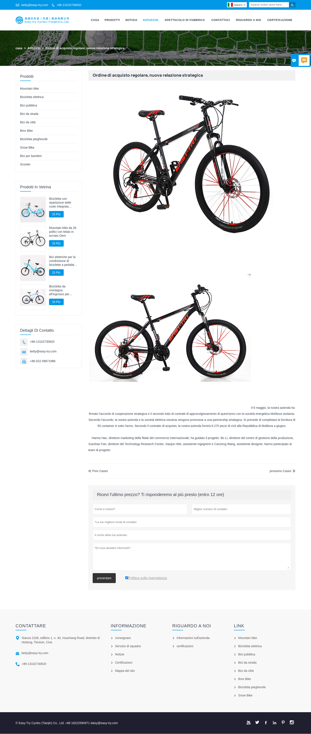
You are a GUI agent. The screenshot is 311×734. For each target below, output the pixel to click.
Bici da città (28, 122)
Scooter (25, 164)
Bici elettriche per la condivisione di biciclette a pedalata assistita (62, 261)
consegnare (123, 638)
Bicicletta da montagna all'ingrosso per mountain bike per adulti (61, 290)
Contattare (31, 626)
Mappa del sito (125, 671)
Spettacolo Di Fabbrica (185, 20)
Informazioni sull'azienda (193, 638)
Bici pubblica (28, 105)
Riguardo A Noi (248, 20)
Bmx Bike (26, 130)
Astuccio (150, 20)
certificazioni (185, 646)
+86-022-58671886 (43, 361)
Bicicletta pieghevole (34, 139)
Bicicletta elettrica (32, 97)
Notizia (131, 20)
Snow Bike (27, 147)
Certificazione (279, 20)
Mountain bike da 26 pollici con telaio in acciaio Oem (62, 232)
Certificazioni (123, 662)
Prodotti (112, 20)
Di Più (56, 214)
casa (19, 48)
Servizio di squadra (128, 646)
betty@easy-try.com (34, 5)
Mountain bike (29, 88)
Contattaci (220, 20)
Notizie (119, 654)
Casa (95, 20)
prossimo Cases (280, 471)
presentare (104, 578)
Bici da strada (29, 114)
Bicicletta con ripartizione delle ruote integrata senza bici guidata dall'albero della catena (61, 202)
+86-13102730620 (69, 5)
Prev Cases (98, 471)
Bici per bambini (31, 156)
